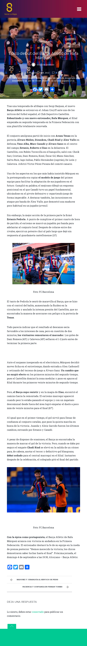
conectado (38, 611)
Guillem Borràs (45, 65)
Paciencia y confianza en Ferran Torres (45, 587)
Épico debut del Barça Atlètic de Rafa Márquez (43, 55)
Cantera (43, 41)
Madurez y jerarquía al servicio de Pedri (34, 580)
